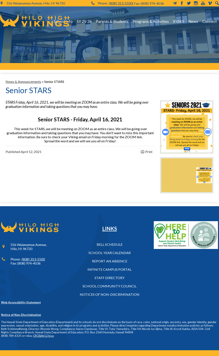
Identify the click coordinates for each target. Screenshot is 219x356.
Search (217, 3)
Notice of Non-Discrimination (21, 314)
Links (109, 228)
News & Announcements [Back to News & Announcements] (23, 81)
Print (148, 152)
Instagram (196, 3)
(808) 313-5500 (120, 3)
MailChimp (175, 3)
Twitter (189, 3)
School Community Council (109, 286)
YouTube (203, 3)
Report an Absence (109, 261)
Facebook (182, 3)
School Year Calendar (110, 253)
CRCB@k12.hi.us (43, 335)
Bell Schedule (110, 244)
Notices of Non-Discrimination (109, 294)
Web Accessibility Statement (21, 302)
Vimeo (210, 3)
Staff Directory (109, 278)
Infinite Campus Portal (109, 269)
